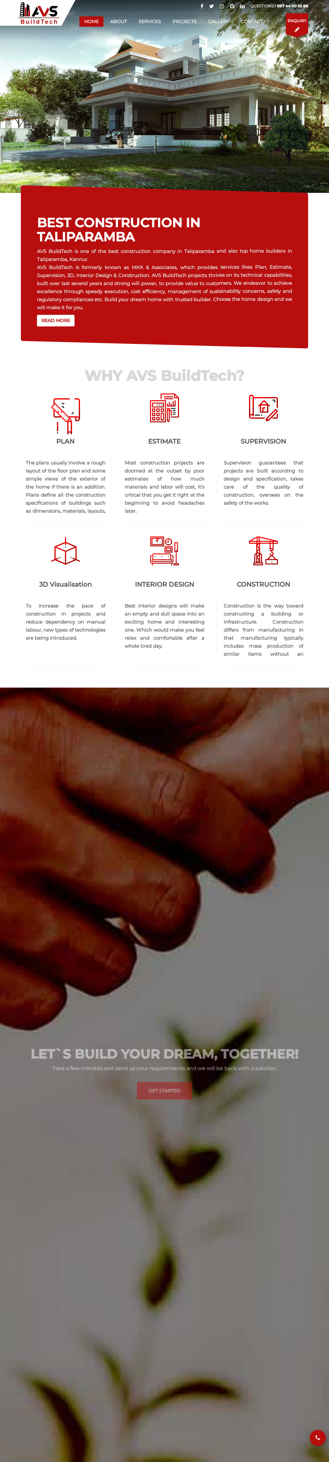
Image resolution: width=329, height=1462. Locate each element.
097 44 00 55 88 (292, 6)
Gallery (218, 21)
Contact (252, 21)
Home (91, 21)
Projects (185, 21)
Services (149, 21)
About (118, 21)
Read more (55, 320)
